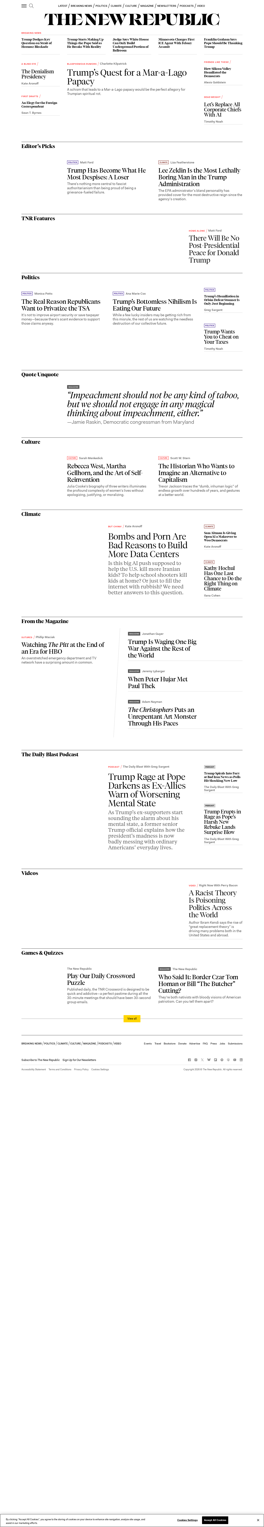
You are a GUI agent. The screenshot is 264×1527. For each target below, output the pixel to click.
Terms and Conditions (60, 1506)
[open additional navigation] (24, 5)
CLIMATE (116, 6)
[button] (40, 1497)
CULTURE (131, 6)
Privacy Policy (81, 1506)
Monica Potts (43, 529)
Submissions (235, 1480)
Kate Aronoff (29, 83)
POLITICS (101, 6)
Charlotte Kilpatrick (113, 150)
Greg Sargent (213, 518)
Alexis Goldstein (215, 111)
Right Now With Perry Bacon (218, 1215)
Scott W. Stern (180, 722)
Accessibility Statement (33, 1506)
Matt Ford (87, 270)
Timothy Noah (213, 150)
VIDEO (201, 6)
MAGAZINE (147, 6)
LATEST (62, 6)
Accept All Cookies (215, 1520)
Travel (158, 1480)
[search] (31, 6)
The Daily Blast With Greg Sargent (146, 1072)
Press (213, 1480)
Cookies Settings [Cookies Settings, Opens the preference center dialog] (187, 1520)
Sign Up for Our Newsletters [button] (79, 1497)
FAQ (205, 1480)
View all (132, 1455)
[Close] (258, 1521)
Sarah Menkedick (91, 722)
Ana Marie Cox (136, 529)
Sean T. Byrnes (31, 142)
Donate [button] (182, 1480)
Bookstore (169, 1480)
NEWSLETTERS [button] (166, 6)
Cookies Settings (100, 1506)
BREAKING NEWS (81, 6)
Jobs (222, 1480)
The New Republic (79, 1405)
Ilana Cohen (212, 889)
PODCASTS (187, 6)
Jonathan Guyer (153, 927)
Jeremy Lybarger (153, 966)
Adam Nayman (152, 1005)
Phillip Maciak (45, 986)
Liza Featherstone (182, 270)
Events (148, 1480)
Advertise (194, 1480)
